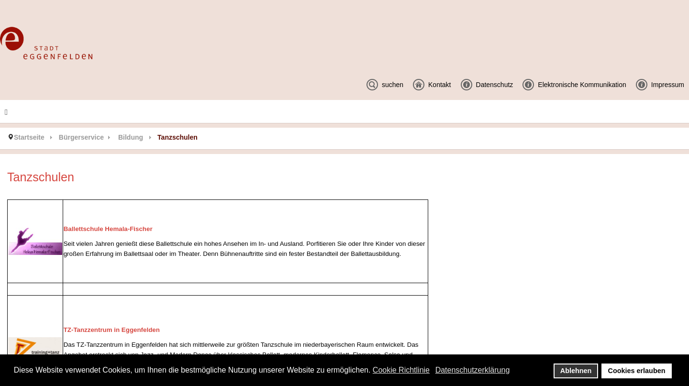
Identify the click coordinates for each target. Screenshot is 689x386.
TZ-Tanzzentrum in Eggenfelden (112, 329)
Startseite (29, 137)
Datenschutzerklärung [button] (472, 370)
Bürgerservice (81, 137)
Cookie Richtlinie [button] (401, 370)
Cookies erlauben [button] (637, 371)
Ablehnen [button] (576, 371)
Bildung (130, 137)
